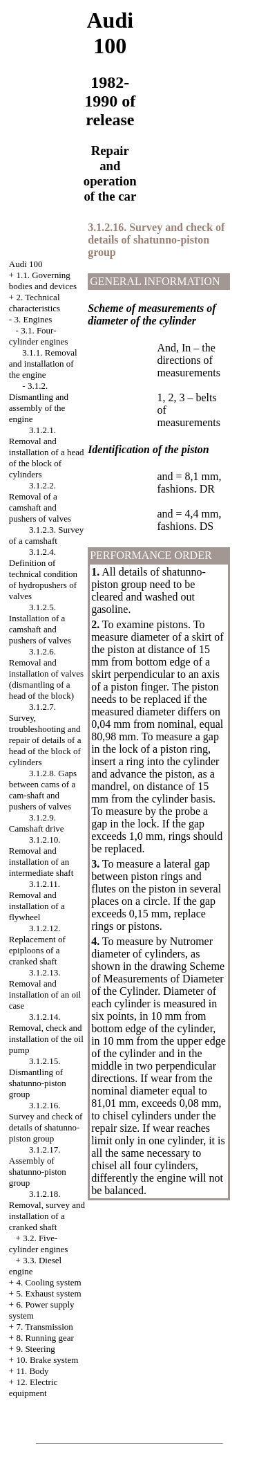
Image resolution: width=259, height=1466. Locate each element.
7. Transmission (44, 1326)
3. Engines (33, 319)
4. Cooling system (48, 1282)
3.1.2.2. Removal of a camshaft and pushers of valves (40, 502)
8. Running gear (44, 1337)
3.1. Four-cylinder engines (38, 336)
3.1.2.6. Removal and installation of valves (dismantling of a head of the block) (46, 673)
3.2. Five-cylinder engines (38, 1243)
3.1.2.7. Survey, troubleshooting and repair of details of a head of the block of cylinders (45, 734)
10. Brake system (47, 1360)
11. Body (32, 1371)
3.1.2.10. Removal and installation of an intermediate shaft (41, 856)
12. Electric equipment (33, 1387)
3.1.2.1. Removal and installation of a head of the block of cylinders (46, 452)
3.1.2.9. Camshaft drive (36, 823)
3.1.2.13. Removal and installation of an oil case (45, 989)
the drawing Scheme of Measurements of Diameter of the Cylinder (157, 978)
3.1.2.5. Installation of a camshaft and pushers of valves (40, 623)
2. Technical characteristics (34, 302)
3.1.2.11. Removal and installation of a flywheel (37, 900)
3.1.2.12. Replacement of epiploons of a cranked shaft (37, 944)
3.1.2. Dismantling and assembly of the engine (38, 402)
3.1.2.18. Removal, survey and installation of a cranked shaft (47, 1210)
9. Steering (35, 1349)
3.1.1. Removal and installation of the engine (43, 363)
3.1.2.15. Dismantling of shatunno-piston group (37, 1077)
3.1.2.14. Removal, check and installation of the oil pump (46, 1033)
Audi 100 (26, 264)
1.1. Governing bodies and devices (43, 280)
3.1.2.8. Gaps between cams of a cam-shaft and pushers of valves (43, 790)
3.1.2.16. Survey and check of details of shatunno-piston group (46, 1122)
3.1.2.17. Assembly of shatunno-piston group (37, 1166)
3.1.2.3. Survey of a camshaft (46, 535)
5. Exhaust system (48, 1293)
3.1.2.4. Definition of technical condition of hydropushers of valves (43, 574)
